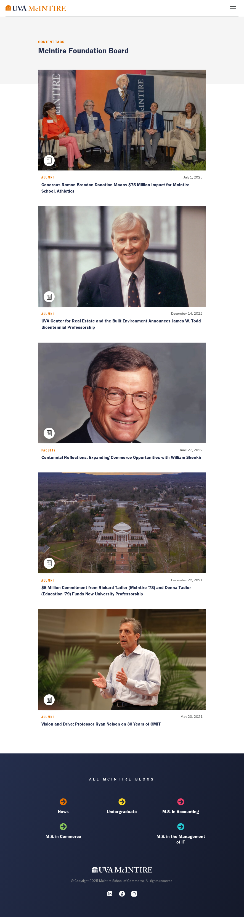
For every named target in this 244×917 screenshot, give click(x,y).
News (63, 806)
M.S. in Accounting (181, 806)
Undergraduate (122, 806)
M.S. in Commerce (63, 831)
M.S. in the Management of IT (181, 834)
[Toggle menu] (232, 8)
